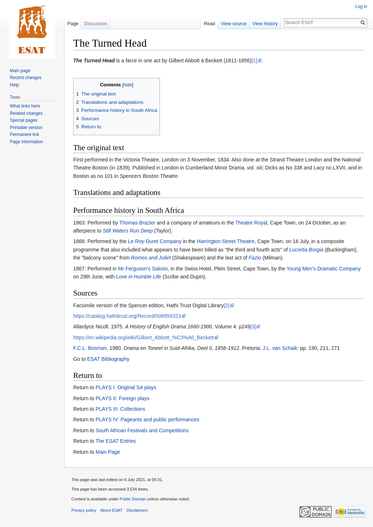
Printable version (26, 127)
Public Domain (132, 499)
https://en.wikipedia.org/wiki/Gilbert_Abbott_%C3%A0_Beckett (143, 337)
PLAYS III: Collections (120, 409)
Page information (26, 141)
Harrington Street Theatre (226, 241)
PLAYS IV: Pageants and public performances (147, 419)
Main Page (107, 452)
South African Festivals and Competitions (141, 430)
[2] (226, 305)
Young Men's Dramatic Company (324, 269)
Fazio (255, 258)
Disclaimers (137, 510)
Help (14, 84)
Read (209, 23)
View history (265, 23)
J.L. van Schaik (280, 348)
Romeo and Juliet (151, 258)
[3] (253, 326)
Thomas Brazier (137, 223)
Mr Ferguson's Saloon (143, 269)
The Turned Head (94, 60)
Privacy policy (83, 510)
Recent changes (26, 77)
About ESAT (112, 510)
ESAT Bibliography (108, 359)
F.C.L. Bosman (90, 348)
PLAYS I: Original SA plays (125, 387)
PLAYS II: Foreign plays (122, 398)
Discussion (95, 23)
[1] (254, 60)
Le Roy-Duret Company (154, 241)
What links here (25, 106)
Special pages (23, 120)
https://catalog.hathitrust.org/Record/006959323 (127, 316)
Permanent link (24, 134)
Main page (20, 70)
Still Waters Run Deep (128, 231)
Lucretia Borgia (306, 250)
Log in (361, 6)
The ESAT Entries (115, 441)
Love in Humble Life (138, 277)
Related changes (26, 113)
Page (72, 23)
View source (234, 23)
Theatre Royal (251, 223)
